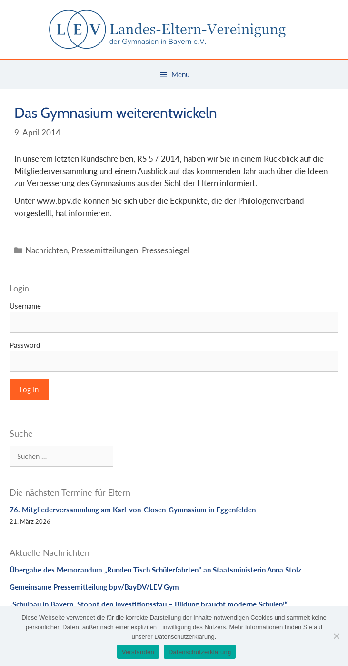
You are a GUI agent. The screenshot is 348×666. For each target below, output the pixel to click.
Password (25, 345)
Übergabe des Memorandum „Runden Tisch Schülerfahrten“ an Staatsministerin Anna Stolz (155, 569)
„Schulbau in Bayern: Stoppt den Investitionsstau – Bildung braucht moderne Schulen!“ (149, 604)
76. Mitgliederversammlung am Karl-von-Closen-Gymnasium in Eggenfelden (133, 509)
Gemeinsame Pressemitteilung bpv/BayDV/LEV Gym (94, 587)
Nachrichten (46, 250)
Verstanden (138, 652)
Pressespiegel (165, 250)
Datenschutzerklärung (200, 652)
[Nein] (336, 636)
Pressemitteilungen (104, 250)
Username (25, 306)
